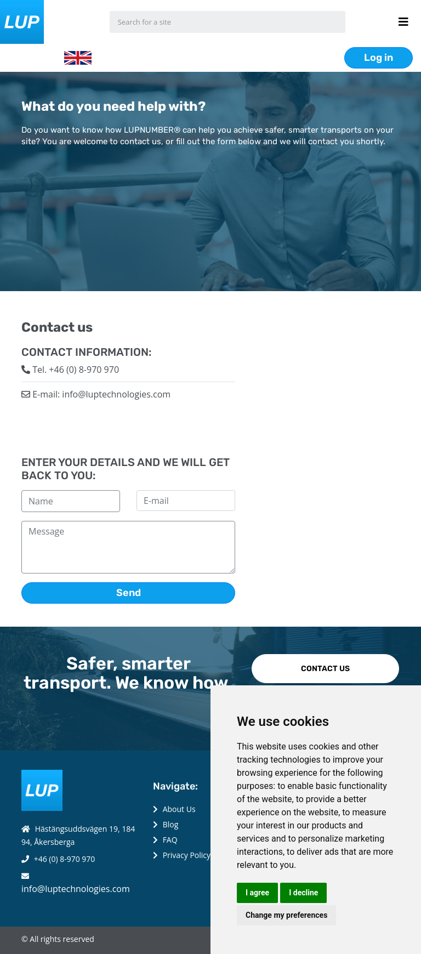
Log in (378, 58)
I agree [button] (257, 892)
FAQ (170, 839)
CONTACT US (325, 668)
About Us (179, 809)
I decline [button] (303, 892)
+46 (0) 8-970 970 (64, 859)
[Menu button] (403, 22)
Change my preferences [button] (286, 915)
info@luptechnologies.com (75, 889)
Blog (171, 824)
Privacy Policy (186, 855)
